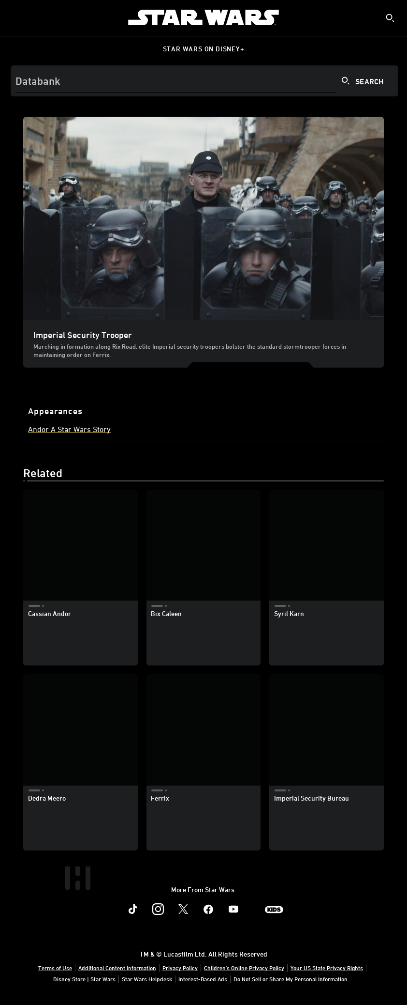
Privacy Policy (180, 967)
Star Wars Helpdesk (147, 978)
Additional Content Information (117, 967)
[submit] (390, 18)
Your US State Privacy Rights (327, 967)
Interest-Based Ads (202, 978)
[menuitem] (15, 17)
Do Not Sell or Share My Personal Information (290, 978)
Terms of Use (55, 967)
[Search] (204, 80)
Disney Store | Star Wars (84, 978)
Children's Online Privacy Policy (244, 967)
